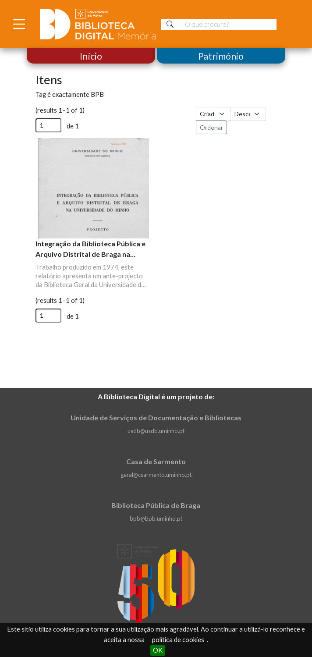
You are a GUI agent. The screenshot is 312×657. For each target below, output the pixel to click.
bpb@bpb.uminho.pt (156, 518)
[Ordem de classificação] (248, 114)
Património (221, 56)
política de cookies (178, 639)
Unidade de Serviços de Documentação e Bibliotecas (156, 417)
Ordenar (211, 127)
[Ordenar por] (213, 114)
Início (91, 56)
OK (158, 650)
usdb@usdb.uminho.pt (156, 430)
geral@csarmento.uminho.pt (156, 474)
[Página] (48, 125)
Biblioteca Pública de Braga (155, 505)
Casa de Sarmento (156, 461)
